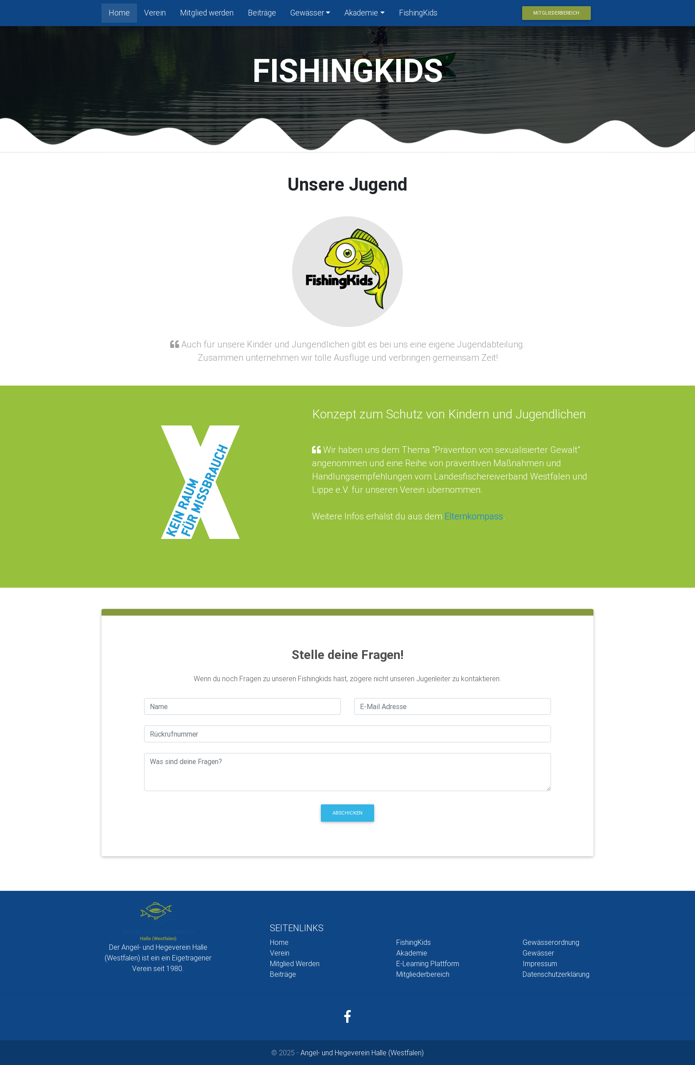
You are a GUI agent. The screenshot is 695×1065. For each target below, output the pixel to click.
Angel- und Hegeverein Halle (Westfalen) (362, 1052)
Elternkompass (474, 516)
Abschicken (347, 813)
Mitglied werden (207, 14)
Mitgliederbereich (556, 15)
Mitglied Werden (295, 963)
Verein (155, 14)
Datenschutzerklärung (556, 974)
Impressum (540, 963)
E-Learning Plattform (427, 963)
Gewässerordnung (551, 942)
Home (123, 14)
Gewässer (307, 14)
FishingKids (418, 14)
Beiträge (262, 14)
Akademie (361, 14)
